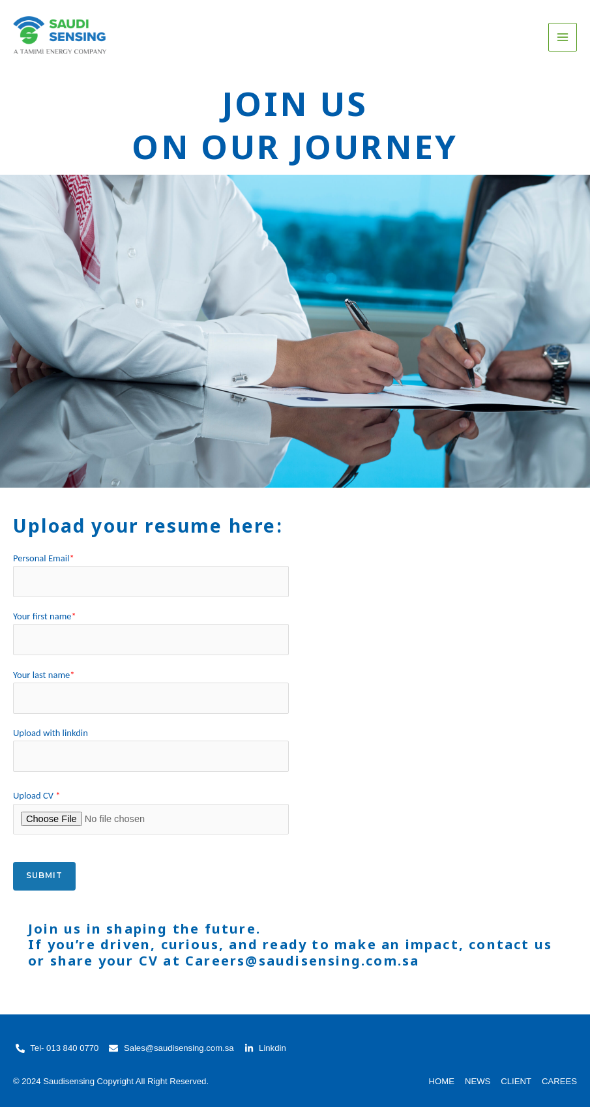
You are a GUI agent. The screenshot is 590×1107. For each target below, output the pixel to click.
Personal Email (151, 574)
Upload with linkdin (151, 749)
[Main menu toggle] (562, 37)
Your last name (151, 691)
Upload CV (151, 812)
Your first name (151, 632)
